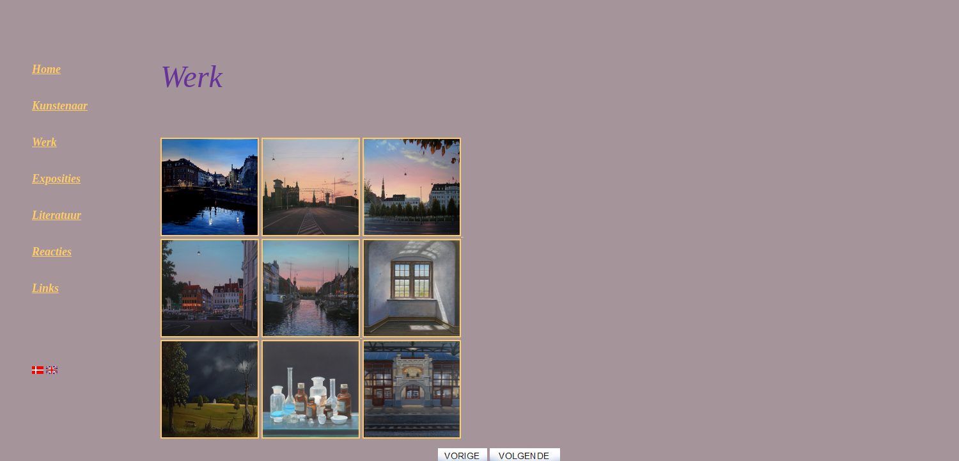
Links (45, 288)
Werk (44, 142)
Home (46, 69)
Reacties (52, 251)
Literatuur (56, 215)
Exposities (56, 178)
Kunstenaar (60, 105)
